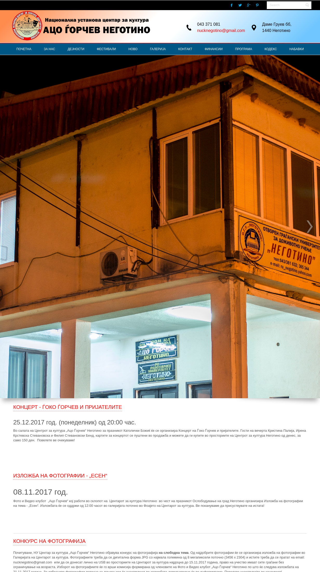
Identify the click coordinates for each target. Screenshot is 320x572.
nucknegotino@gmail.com (221, 30)
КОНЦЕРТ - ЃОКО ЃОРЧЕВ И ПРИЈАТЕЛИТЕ (67, 407)
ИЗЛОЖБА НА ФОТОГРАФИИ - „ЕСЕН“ (60, 475)
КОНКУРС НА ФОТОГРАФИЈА (49, 541)
